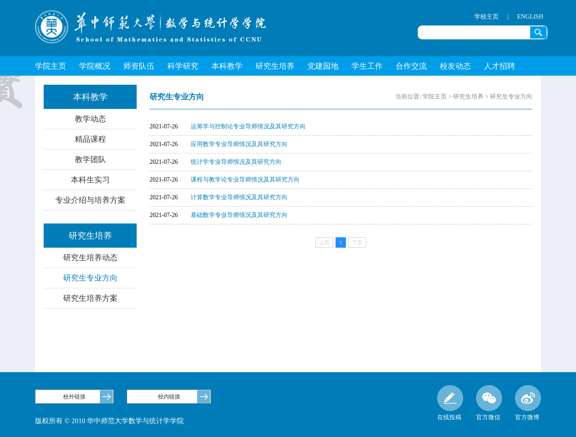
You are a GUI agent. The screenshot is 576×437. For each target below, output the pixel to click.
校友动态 (455, 66)
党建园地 (323, 66)
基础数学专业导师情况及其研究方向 (239, 215)
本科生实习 (90, 179)
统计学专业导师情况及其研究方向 (236, 162)
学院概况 (94, 66)
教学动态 (90, 119)
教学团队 (90, 159)
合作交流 (411, 66)
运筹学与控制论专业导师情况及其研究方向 (248, 126)
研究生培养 (275, 66)
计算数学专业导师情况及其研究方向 (239, 197)
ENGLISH (530, 16)
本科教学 (227, 66)
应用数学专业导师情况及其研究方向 (239, 144)
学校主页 (486, 16)
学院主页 (50, 66)
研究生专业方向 (90, 278)
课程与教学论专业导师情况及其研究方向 (245, 179)
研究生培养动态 (90, 257)
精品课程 (90, 139)
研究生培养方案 (90, 298)
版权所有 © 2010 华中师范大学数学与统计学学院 (109, 420)
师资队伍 (138, 66)
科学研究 (182, 66)
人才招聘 (499, 66)
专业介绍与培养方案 (90, 200)
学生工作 (367, 66)
